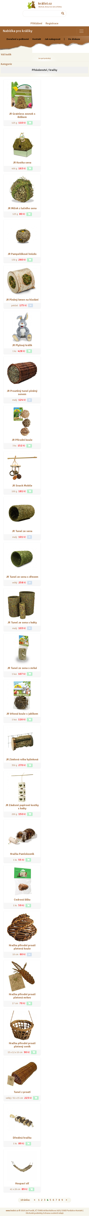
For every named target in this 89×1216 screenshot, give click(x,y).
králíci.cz (45, 4)
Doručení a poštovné (18, 39)
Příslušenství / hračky (44, 70)
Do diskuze (74, 39)
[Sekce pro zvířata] (81, 31)
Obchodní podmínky (34, 1213)
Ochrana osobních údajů (53, 1213)
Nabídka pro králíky (17, 31)
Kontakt (36, 39)
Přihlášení (36, 23)
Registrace (52, 23)
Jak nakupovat (52, 39)
